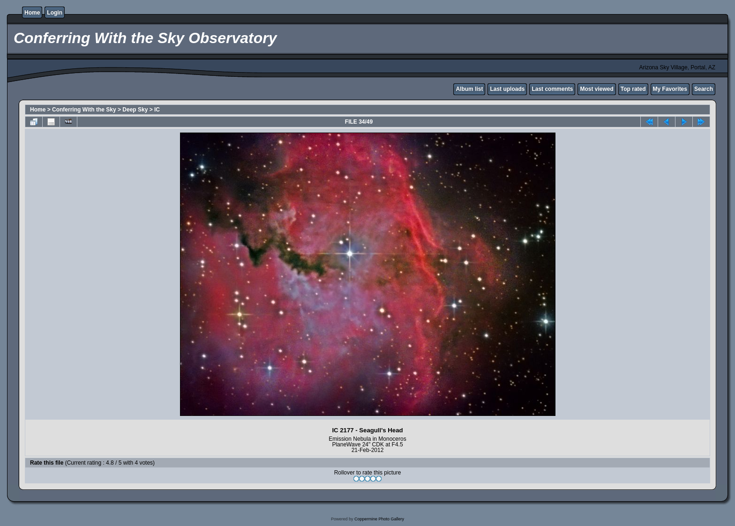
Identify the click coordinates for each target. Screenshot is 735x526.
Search (703, 89)
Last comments (552, 89)
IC (157, 109)
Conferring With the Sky (84, 109)
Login (54, 12)
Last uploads (507, 89)
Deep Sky (135, 109)
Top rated (633, 89)
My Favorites (670, 89)
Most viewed (596, 89)
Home (32, 12)
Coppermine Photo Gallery (379, 519)
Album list (469, 89)
